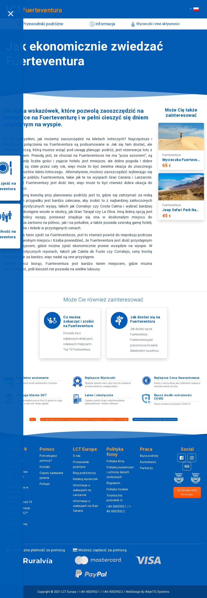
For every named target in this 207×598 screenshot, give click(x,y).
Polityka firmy (115, 461)
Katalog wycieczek (85, 479)
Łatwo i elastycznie (99, 395)
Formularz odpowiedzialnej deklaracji (16, 524)
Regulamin (113, 483)
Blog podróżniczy (84, 473)
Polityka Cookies (117, 489)
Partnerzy (146, 468)
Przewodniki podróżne (38, 24)
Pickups (45, 484)
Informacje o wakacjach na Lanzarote (82, 490)
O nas (76, 456)
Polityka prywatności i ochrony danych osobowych (120, 472)
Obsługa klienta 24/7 (31, 395)
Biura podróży (149, 456)
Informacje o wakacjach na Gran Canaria (85, 506)
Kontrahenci (148, 462)
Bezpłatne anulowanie (32, 378)
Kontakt (45, 467)
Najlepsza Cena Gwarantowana (177, 378)
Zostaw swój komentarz (187, 492)
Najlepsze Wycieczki (100, 378)
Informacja (99, 24)
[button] (20, 449)
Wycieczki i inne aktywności (152, 24)
